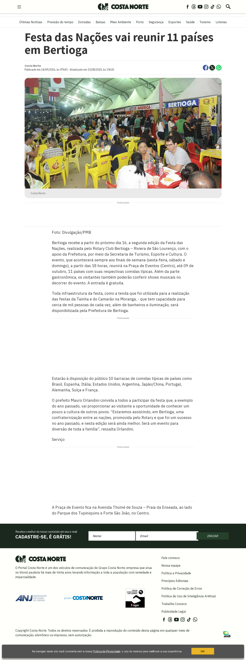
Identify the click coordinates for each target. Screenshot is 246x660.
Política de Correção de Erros (181, 588)
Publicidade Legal (173, 611)
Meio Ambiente (120, 22)
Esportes (174, 22)
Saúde (190, 22)
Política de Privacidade (106, 653)
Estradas (84, 22)
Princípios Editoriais (174, 581)
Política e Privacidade (176, 573)
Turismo (205, 22)
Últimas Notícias (30, 22)
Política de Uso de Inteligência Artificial (188, 596)
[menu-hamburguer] (19, 6)
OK (203, 653)
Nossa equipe (170, 565)
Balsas (100, 22)
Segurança (156, 22)
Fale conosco (170, 558)
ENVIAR (212, 536)
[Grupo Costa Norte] (83, 598)
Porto (140, 22)
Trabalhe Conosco (174, 604)
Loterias (221, 22)
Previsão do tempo (60, 22)
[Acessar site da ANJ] (31, 598)
